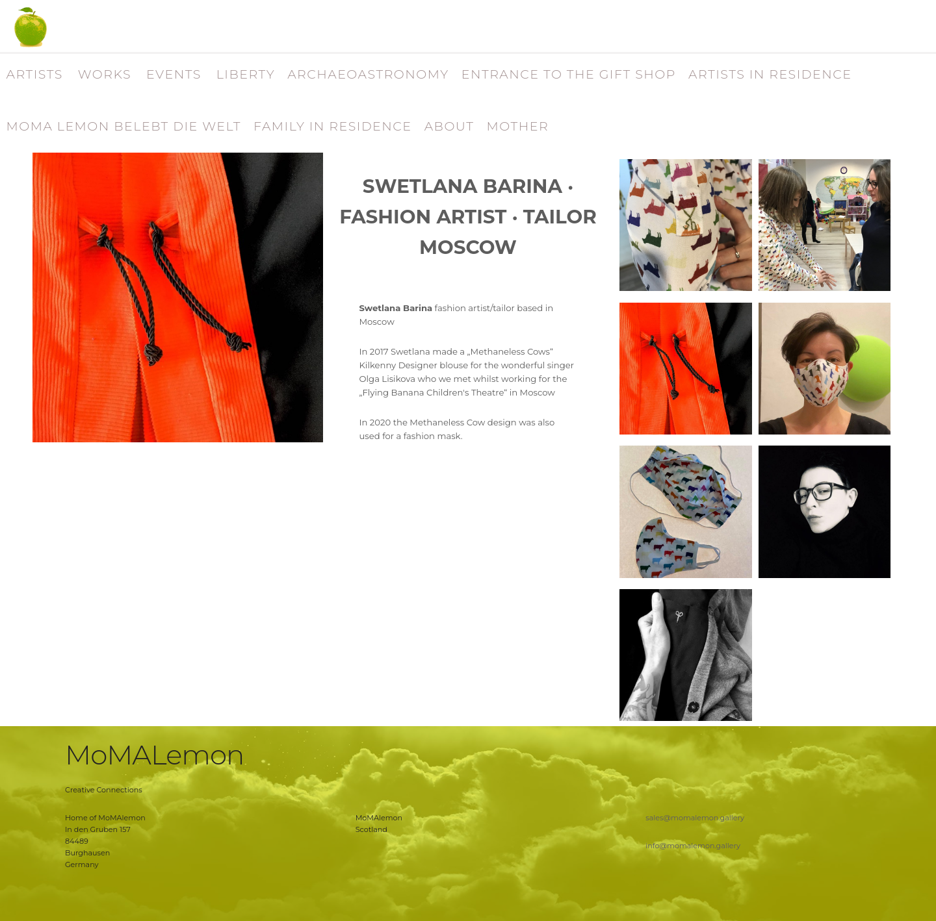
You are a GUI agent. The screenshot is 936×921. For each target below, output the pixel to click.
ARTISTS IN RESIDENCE (770, 74)
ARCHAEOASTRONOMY (368, 74)
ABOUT (449, 126)
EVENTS (174, 74)
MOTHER (517, 126)
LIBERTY (245, 74)
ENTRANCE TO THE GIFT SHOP (569, 74)
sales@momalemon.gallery (694, 817)
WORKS (104, 74)
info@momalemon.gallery (692, 845)
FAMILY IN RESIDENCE (333, 126)
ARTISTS (34, 74)
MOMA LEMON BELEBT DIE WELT (123, 126)
